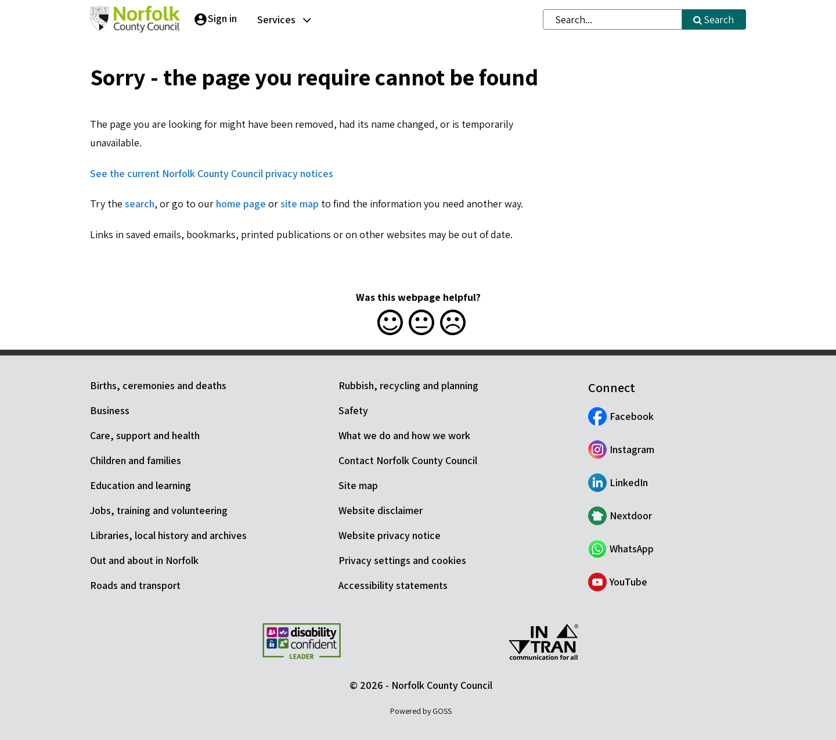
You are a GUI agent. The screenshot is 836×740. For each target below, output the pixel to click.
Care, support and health (145, 435)
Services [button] (276, 19)
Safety (353, 410)
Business (109, 410)
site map (299, 203)
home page (241, 203)
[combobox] (612, 19)
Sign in (222, 18)
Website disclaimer (380, 510)
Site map (358, 485)
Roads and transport (135, 585)
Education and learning (140, 485)
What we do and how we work (404, 435)
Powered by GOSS (421, 711)
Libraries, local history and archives (168, 535)
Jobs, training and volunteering (159, 510)
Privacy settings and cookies (402, 560)
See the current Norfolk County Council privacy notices (211, 173)
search (139, 203)
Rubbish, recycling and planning (408, 385)
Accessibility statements (393, 585)
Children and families (135, 460)
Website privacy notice (389, 535)
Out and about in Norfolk (144, 560)
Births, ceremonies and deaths (158, 385)
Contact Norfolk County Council (407, 460)
